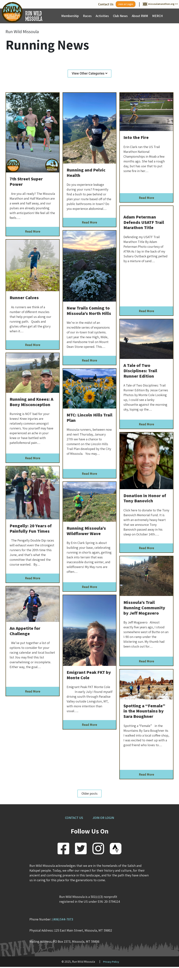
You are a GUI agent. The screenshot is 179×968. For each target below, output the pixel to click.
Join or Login (117, 4)
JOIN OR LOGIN (104, 818)
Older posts (89, 794)
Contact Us (95, 4)
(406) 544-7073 (63, 920)
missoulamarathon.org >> (156, 4)
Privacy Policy (111, 962)
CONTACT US (73, 818)
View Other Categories (89, 74)
